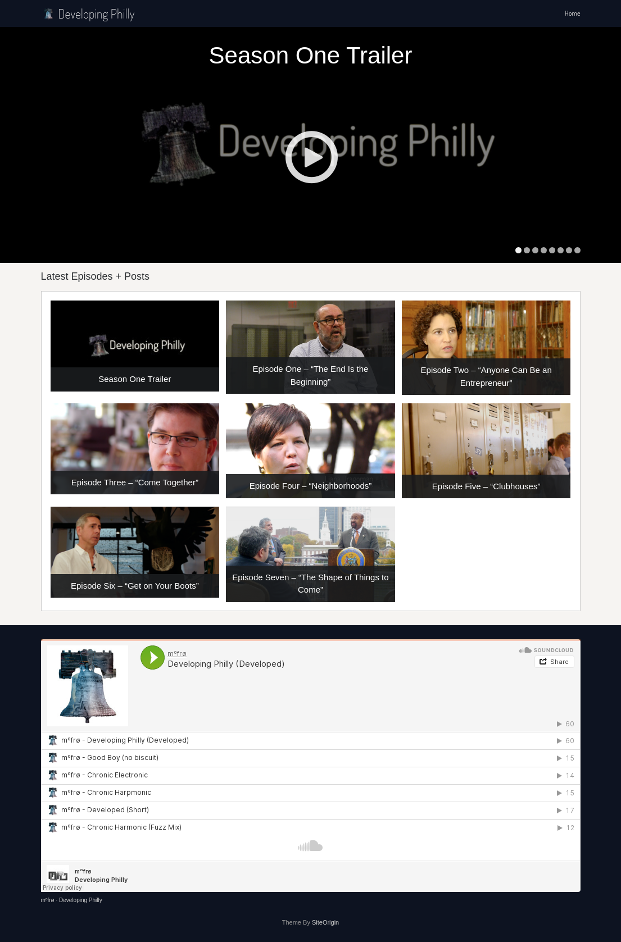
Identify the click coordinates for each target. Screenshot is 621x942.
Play (311, 157)
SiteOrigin (325, 922)
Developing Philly (88, 13)
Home (573, 13)
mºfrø (48, 900)
